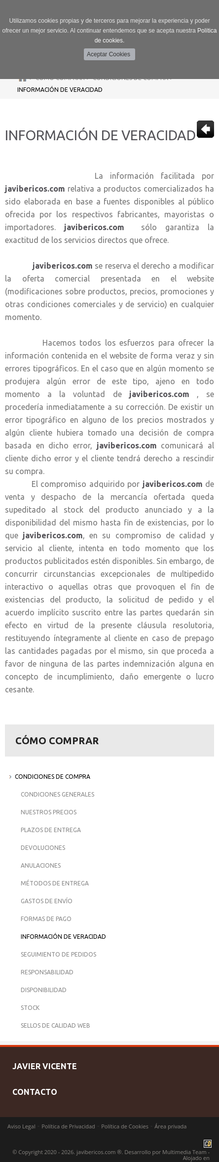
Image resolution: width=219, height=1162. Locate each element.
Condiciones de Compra (52, 776)
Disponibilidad (44, 990)
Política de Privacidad (68, 1126)
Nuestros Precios (48, 812)
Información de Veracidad (60, 89)
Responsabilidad (47, 972)
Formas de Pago (46, 919)
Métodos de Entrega (55, 883)
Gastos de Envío (47, 901)
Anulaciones (41, 865)
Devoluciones (43, 847)
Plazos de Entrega (51, 830)
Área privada (170, 1126)
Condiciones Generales (57, 794)
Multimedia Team (184, 1152)
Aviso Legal (21, 1126)
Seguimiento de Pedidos (58, 954)
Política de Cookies (124, 1126)
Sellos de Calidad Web (55, 1025)
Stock (30, 1007)
